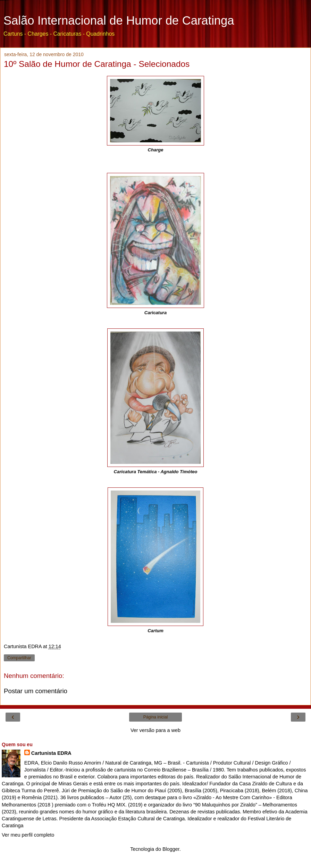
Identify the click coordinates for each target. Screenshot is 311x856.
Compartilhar (19, 657)
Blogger (170, 849)
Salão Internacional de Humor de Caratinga (118, 20)
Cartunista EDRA (51, 753)
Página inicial (155, 717)
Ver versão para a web (155, 730)
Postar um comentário (35, 691)
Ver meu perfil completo (28, 835)
